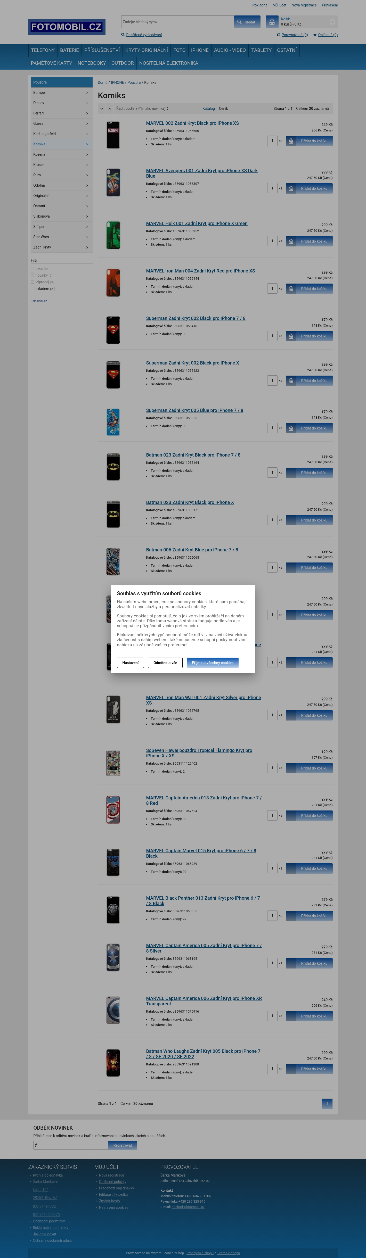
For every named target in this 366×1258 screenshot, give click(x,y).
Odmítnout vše (165, 663)
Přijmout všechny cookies (212, 663)
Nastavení (131, 663)
